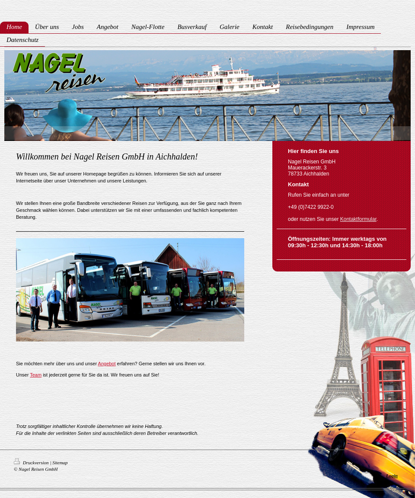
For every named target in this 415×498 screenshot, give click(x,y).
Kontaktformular (358, 219)
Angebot (107, 363)
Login (392, 475)
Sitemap (59, 462)
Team (36, 374)
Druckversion (32, 462)
